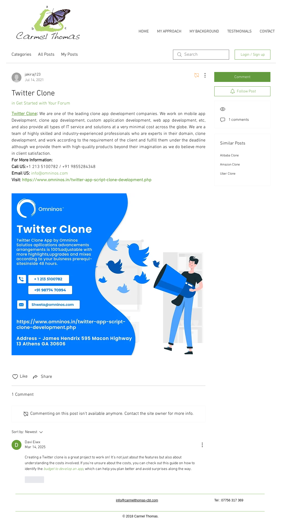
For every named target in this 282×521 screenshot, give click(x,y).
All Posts (46, 54)
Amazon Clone (230, 165)
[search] (201, 55)
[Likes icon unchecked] (15, 376)
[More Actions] (202, 75)
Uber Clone (227, 174)
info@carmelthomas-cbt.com (137, 500)
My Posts (69, 54)
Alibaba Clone (229, 155)
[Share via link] (42, 376)
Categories (21, 54)
